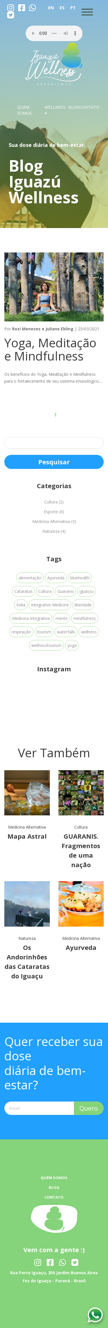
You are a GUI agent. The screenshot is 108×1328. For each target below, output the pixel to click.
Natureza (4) (54, 531)
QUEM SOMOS (54, 1177)
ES (62, 7)
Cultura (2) (54, 502)
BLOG (73, 107)
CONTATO (89, 107)
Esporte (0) (54, 511)
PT (73, 7)
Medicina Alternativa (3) (54, 521)
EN (51, 7)
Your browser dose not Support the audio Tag (54, 33)
